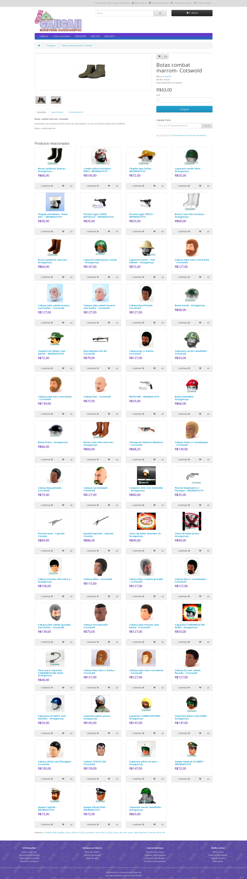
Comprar (184, 109)
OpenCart (137, 872)
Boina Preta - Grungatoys (53, 442)
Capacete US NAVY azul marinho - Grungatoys (51, 717)
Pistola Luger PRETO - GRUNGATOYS (141, 215)
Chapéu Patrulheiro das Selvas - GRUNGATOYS (51, 352)
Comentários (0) (76, 112)
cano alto (123, 832)
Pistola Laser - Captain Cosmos (51, 535)
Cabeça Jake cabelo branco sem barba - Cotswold (99, 307)
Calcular (206, 125)
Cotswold (167, 76)
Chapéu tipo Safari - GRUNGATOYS (141, 170)
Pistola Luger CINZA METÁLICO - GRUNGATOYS (98, 215)
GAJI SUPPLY (109, 36)
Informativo (218, 861)
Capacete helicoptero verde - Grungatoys (100, 261)
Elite (55, 832)
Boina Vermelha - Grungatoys (185, 398)
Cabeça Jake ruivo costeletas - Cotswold (146, 671)
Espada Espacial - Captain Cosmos (98, 535)
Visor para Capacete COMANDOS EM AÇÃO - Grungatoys (51, 673)
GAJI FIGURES (80, 36)
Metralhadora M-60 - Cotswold (95, 352)
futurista (152, 832)
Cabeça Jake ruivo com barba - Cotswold (192, 261)
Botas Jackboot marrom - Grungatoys (53, 261)
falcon (68, 832)
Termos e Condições (29, 861)
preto (130, 832)
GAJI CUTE (95, 36)
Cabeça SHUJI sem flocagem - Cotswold (55, 763)
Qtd (158, 95)
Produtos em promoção (155, 861)
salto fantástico (141, 832)
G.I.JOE (109, 832)
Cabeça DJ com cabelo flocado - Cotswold (188, 671)
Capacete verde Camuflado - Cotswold (191, 352)
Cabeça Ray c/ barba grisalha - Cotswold (146, 580)
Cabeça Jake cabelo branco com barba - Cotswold (54, 307)
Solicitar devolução (92, 855)
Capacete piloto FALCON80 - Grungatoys (191, 717)
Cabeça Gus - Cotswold (97, 396)
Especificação (57, 112)
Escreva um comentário (196, 135)
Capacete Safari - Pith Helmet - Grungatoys (142, 261)
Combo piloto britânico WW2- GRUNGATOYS (97, 170)
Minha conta (218, 852)
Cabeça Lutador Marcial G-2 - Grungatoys (55, 580)
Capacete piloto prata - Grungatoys (97, 717)
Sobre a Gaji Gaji (29, 852)
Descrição (41, 112)
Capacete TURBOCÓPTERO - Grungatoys (145, 717)
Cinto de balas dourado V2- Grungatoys (145, 535)
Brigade (61, 832)
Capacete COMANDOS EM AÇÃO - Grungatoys (190, 626)
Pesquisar (51, 45)
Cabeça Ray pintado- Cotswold (50, 489)
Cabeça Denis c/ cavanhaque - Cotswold (191, 443)
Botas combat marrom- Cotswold (77, 45)
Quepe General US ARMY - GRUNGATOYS (190, 763)
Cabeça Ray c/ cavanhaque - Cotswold (191, 580)
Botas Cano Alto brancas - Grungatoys (190, 215)
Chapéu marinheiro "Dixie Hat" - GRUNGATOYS (53, 215)
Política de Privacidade (29, 858)
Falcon (75, 832)
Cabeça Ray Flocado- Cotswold (141, 307)
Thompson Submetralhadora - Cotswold (146, 443)
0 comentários (177, 135)
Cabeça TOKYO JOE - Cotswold (95, 763)
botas (115, 832)
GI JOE (81, 832)
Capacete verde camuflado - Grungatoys (145, 808)
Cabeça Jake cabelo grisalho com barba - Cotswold (54, 626)
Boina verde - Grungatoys (190, 305)
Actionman (89, 832)
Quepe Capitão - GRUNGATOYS (47, 808)
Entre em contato (92, 852)
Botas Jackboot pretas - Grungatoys (52, 170)
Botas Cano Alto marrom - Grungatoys (98, 443)
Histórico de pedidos (217, 855)
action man (100, 832)
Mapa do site (92, 858)
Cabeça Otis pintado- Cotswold (96, 626)
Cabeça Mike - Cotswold (97, 579)
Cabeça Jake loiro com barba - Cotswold (55, 398)
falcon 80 (161, 832)
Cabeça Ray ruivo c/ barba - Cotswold (99, 671)
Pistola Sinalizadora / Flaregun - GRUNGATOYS (189, 489)
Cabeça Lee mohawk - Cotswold (96, 489)
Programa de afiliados (155, 858)
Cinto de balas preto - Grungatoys (188, 535)
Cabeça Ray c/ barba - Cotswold (142, 352)
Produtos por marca (155, 852)
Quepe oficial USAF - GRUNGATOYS (95, 808)
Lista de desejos (218, 858)
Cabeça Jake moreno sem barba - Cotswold (144, 626)
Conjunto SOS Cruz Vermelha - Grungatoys (146, 489)
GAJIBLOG (43, 36)
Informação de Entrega (29, 855)
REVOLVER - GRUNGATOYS (144, 396)
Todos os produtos (61, 36)
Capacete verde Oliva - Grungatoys (188, 170)
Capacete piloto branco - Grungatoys (144, 763)
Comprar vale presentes (155, 855)
